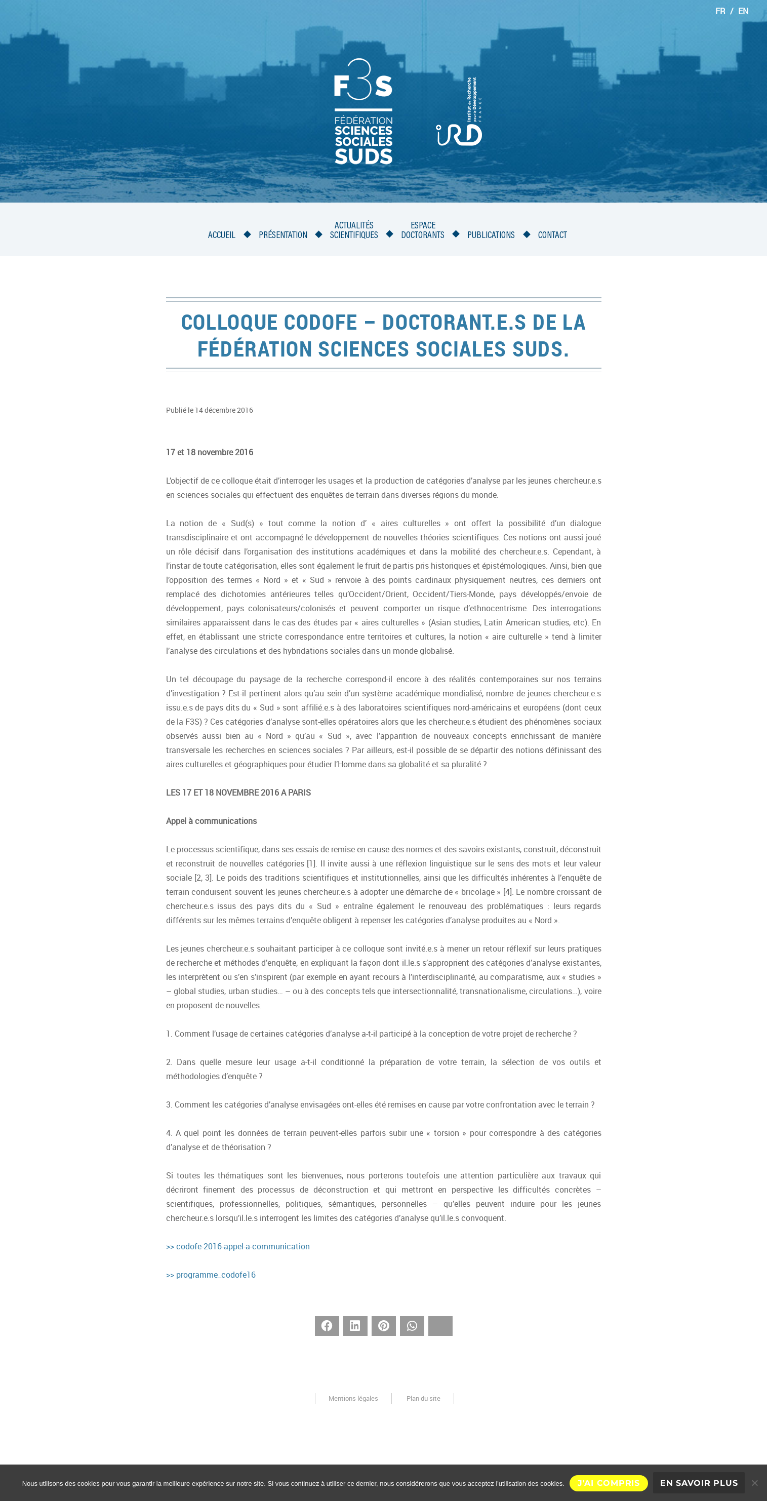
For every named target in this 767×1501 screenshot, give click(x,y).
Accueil (221, 236)
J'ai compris (609, 1483)
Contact (552, 236)
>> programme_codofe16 (211, 1274)
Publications (491, 236)
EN (743, 11)
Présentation (283, 236)
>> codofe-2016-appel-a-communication (238, 1246)
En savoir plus (699, 1483)
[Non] (754, 1483)
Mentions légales (353, 1398)
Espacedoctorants (423, 231)
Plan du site (423, 1398)
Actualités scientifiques (354, 231)
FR (720, 11)
